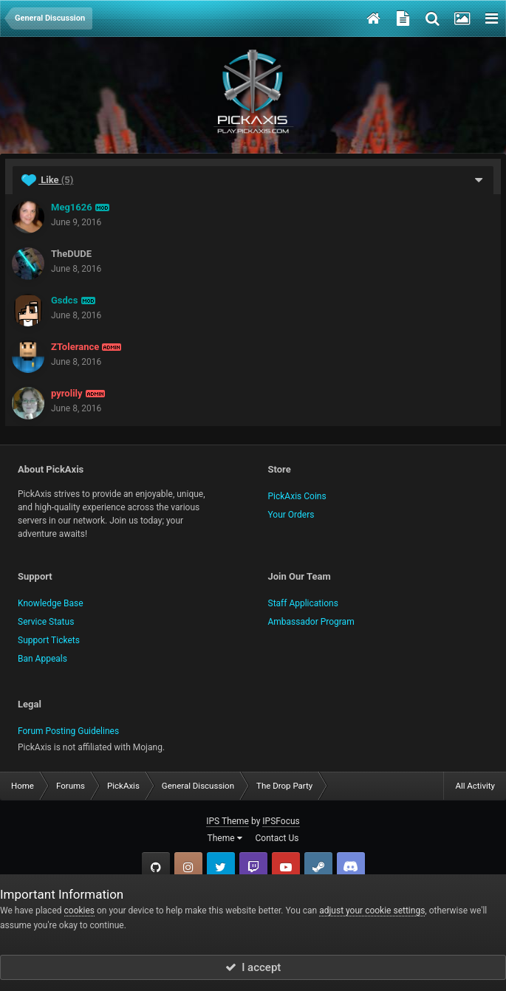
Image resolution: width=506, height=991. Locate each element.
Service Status (46, 622)
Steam (318, 866)
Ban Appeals (42, 659)
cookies (79, 910)
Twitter (221, 866)
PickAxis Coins (297, 496)
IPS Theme (227, 821)
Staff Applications (303, 603)
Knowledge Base (50, 603)
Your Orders (291, 515)
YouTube (286, 866)
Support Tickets (49, 640)
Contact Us (277, 838)
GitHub (156, 866)
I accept (253, 967)
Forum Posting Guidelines (68, 731)
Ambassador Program (311, 622)
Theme (225, 838)
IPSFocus (280, 821)
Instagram (188, 866)
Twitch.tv (253, 866)
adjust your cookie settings (372, 910)
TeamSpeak (351, 866)
